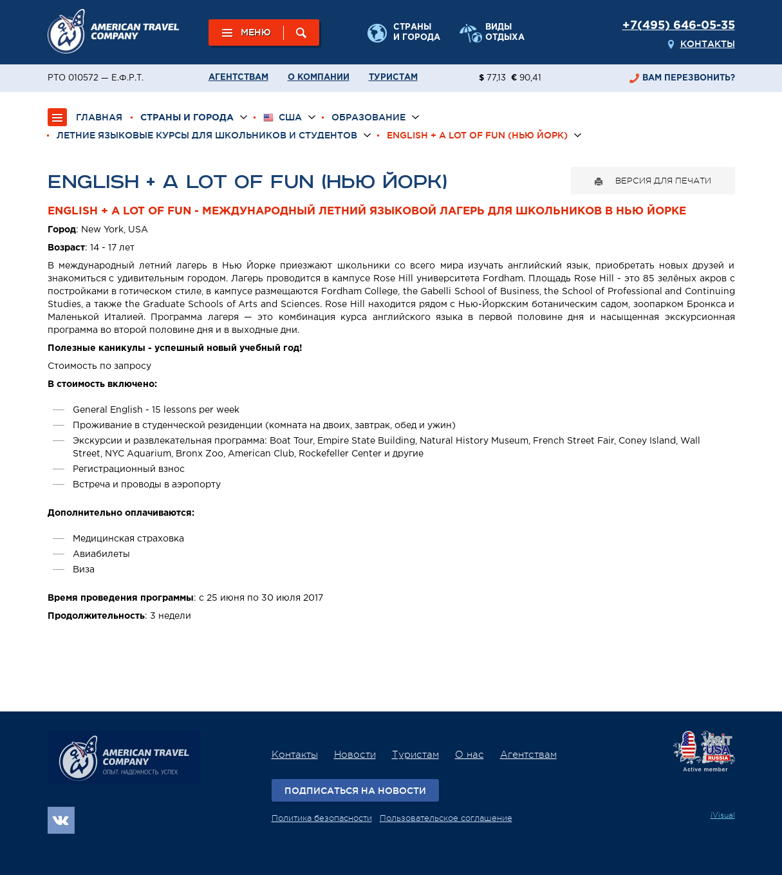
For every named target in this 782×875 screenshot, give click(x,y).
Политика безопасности (322, 818)
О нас (469, 754)
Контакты (707, 44)
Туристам (393, 77)
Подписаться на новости (355, 791)
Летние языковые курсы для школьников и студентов (207, 135)
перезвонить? (688, 78)
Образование (368, 117)
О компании (318, 77)
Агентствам (238, 77)
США (282, 117)
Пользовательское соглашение (446, 818)
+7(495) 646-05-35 (678, 26)
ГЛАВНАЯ (99, 117)
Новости (355, 754)
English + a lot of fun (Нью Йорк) (477, 135)
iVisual (723, 815)
